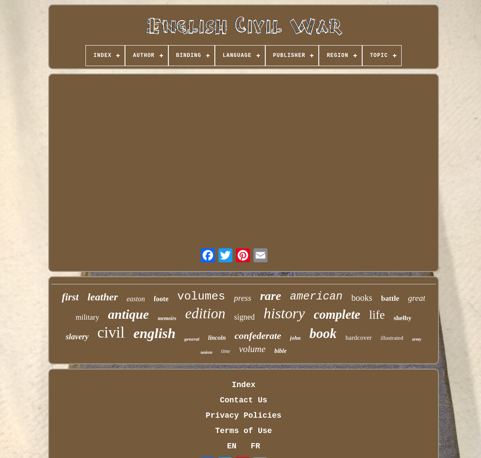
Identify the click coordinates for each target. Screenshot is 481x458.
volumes (201, 296)
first (70, 297)
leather (102, 297)
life (377, 314)
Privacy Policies (243, 415)
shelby (403, 317)
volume (252, 349)
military (87, 317)
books (361, 298)
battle (390, 298)
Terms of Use (243, 430)
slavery (77, 336)
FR (255, 446)
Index (243, 384)
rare (270, 296)
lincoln (217, 338)
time (225, 351)
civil (111, 332)
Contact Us (243, 400)
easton (136, 299)
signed (244, 317)
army (416, 339)
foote (161, 299)
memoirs (167, 318)
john (295, 338)
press (242, 298)
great (416, 298)
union (206, 352)
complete (337, 314)
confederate (258, 335)
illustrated (392, 338)
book (323, 333)
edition (205, 313)
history (284, 313)
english (154, 333)
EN (232, 446)
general (191, 339)
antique (128, 314)
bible (280, 351)
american (316, 296)
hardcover (359, 337)
